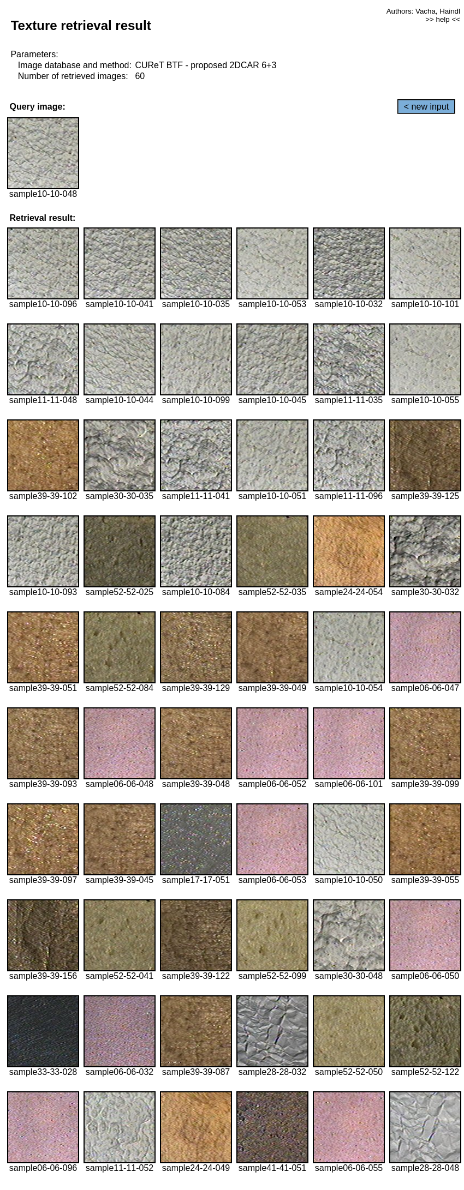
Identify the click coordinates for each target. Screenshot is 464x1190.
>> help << (442, 19)
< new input (426, 106)
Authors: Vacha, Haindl (423, 11)
